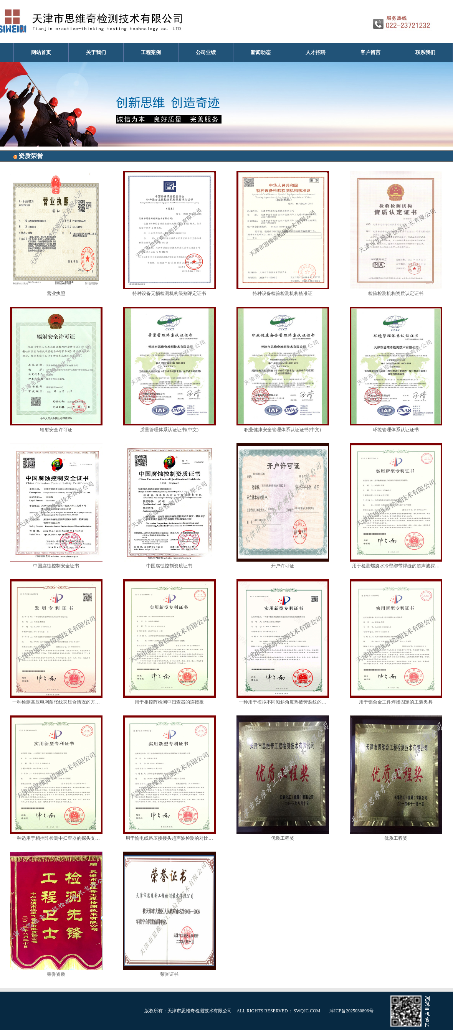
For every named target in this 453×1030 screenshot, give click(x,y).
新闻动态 (261, 52)
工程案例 (151, 52)
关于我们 (96, 52)
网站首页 (41, 52)
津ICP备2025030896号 (351, 1011)
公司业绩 (206, 52)
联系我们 (425, 52)
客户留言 (370, 52)
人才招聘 (316, 52)
